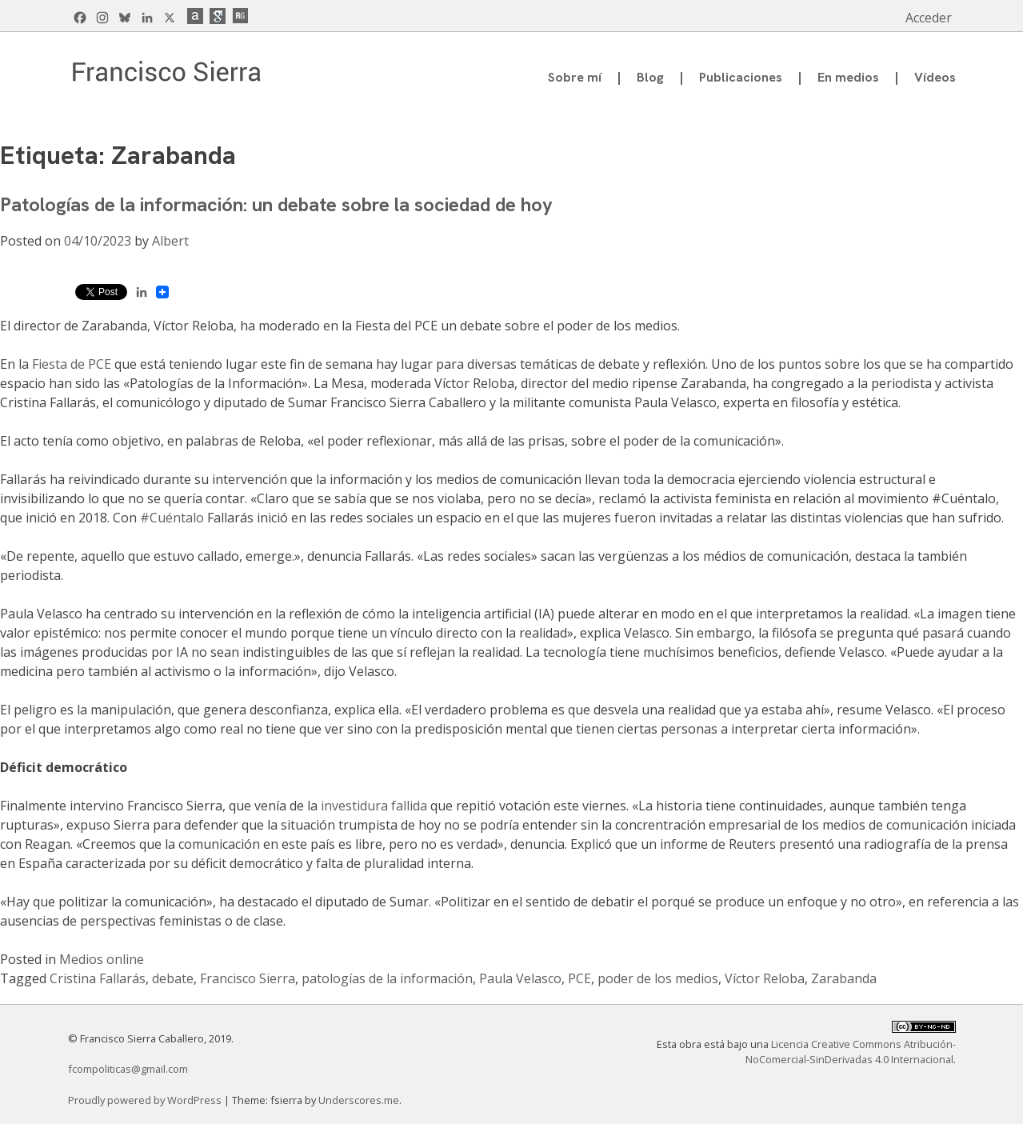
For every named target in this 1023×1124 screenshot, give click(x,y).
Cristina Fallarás (98, 978)
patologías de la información (387, 978)
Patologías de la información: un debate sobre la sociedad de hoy (276, 204)
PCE (579, 978)
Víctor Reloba (765, 978)
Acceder (928, 17)
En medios (848, 77)
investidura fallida (374, 805)
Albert (170, 241)
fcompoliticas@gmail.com (128, 1069)
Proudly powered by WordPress (146, 1100)
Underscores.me (358, 1100)
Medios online (101, 959)
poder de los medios (657, 978)
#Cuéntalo (172, 517)
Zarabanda (844, 978)
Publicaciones (740, 77)
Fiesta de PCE (71, 364)
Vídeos (935, 77)
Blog (650, 77)
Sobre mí (574, 77)
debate (173, 978)
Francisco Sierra (247, 978)
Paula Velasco (520, 978)
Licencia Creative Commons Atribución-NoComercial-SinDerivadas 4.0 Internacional (850, 1051)
